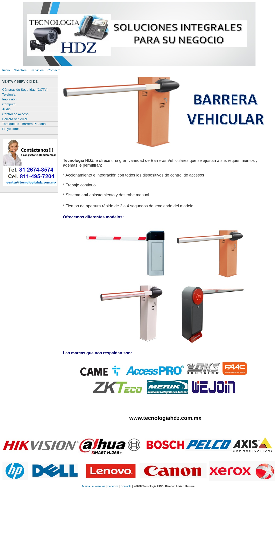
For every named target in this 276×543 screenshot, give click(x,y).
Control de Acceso (15, 114)
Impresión (9, 99)
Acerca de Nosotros (93, 486)
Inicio (6, 70)
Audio (6, 109)
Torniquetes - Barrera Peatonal (24, 124)
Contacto (54, 70)
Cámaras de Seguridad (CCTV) (25, 89)
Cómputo (8, 104)
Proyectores (11, 129)
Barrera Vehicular (14, 119)
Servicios (36, 70)
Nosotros (20, 70)
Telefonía (8, 94)
